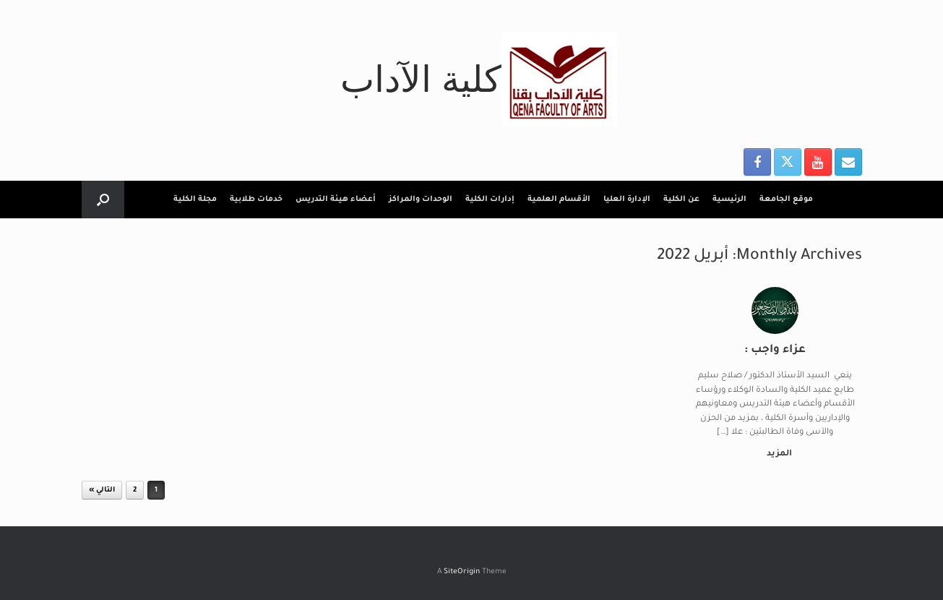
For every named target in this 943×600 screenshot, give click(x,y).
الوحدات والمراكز (420, 199)
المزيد (776, 454)
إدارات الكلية (489, 199)
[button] (103, 199)
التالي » (102, 490)
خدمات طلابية (256, 199)
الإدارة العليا (626, 199)
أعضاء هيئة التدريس (336, 199)
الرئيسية (729, 199)
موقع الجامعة (786, 199)
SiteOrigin (462, 572)
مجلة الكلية (195, 199)
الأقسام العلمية (559, 199)
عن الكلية (681, 199)
